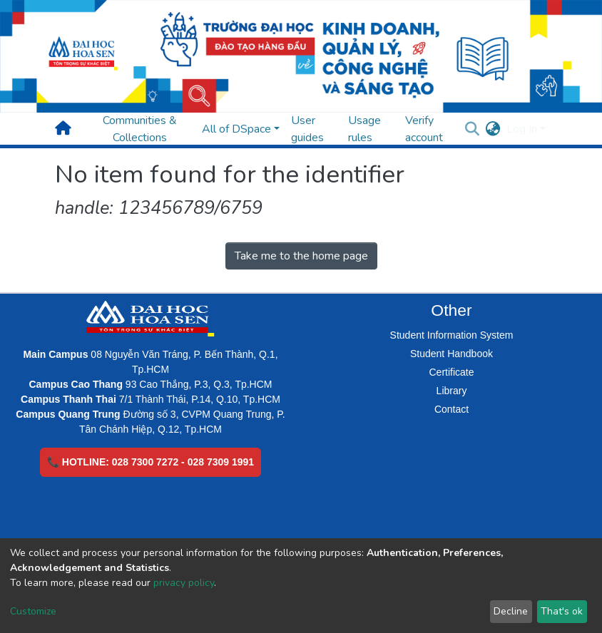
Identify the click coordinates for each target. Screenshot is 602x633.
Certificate (451, 372)
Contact (451, 409)
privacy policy (183, 583)
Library (452, 390)
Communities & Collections (140, 129)
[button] (493, 129)
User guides (307, 129)
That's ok (562, 611)
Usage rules (364, 129)
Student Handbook (451, 353)
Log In (521, 129)
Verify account (424, 129)
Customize (33, 611)
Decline (511, 611)
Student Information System (452, 335)
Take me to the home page (301, 256)
